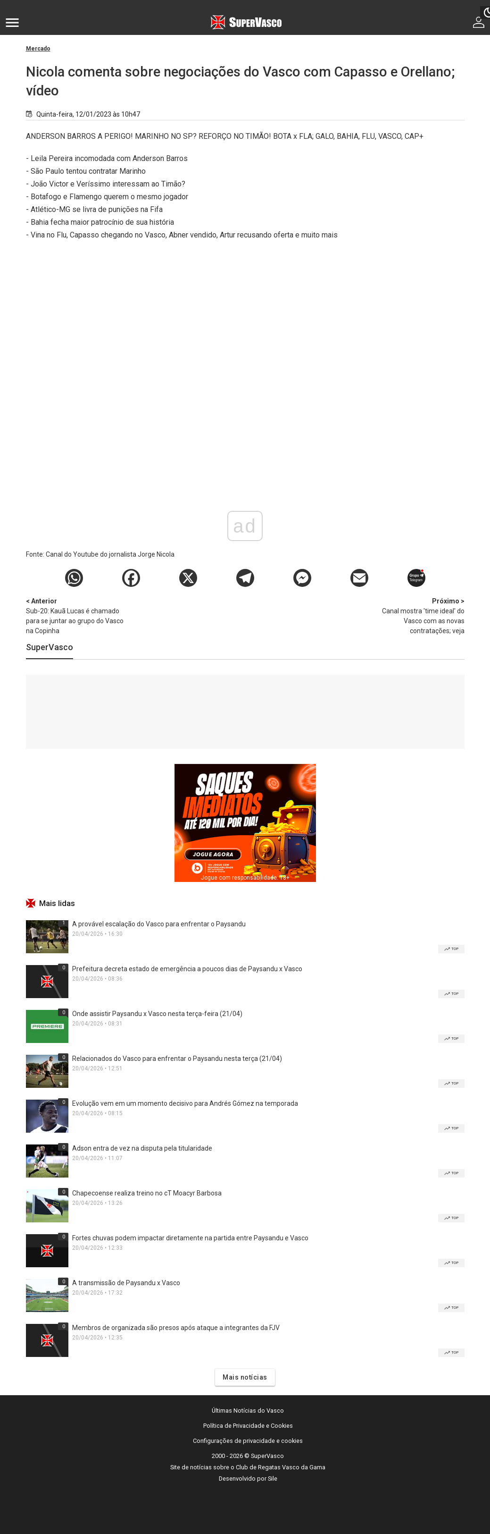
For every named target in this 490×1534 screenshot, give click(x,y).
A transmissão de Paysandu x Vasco (126, 1283)
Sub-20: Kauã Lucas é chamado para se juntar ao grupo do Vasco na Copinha (75, 615)
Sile (272, 1478)
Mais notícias (245, 1377)
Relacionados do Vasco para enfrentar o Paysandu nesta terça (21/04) (177, 1058)
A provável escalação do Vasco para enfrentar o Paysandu (159, 924)
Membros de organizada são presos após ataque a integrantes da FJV (176, 1327)
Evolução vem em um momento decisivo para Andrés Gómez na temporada (185, 1103)
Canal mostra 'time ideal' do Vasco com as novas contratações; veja (415, 615)
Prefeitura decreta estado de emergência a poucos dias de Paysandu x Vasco (187, 969)
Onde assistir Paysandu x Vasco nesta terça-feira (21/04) (157, 1013)
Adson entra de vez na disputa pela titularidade (142, 1148)
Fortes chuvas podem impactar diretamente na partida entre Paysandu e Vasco (190, 1238)
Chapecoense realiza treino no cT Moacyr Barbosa (147, 1193)
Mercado (38, 48)
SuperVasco (49, 647)
